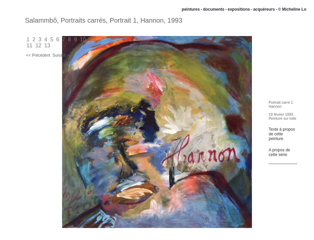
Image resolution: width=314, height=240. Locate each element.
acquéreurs (264, 9)
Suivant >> (62, 55)
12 (38, 45)
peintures (191, 9)
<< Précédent (38, 55)
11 (29, 45)
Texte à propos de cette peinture (282, 134)
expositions (239, 9)
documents (213, 9)
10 (82, 39)
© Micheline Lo (292, 9)
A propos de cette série (279, 152)
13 (47, 45)
